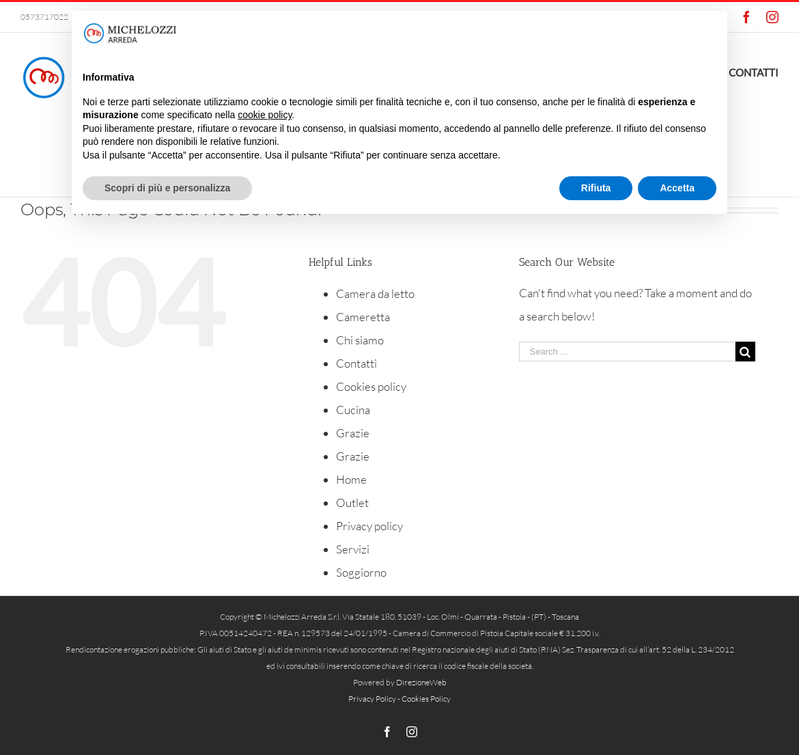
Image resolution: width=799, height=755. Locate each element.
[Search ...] (627, 351)
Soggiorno (361, 572)
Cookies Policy (426, 699)
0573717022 (44, 17)
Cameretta (363, 317)
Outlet (352, 502)
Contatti (356, 363)
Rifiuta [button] (596, 187)
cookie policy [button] (265, 114)
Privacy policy (369, 526)
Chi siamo (360, 340)
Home (351, 479)
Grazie (352, 433)
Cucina (353, 409)
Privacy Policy (372, 699)
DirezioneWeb (421, 682)
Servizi (352, 549)
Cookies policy (371, 386)
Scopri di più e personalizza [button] (167, 187)
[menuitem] (754, 71)
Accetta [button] (677, 187)
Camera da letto (375, 293)
